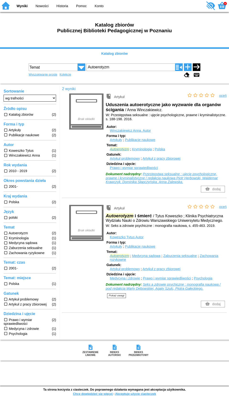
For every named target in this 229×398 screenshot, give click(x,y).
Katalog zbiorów (114, 53)
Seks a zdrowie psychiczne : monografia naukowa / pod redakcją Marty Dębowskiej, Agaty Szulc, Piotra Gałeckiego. (163, 286)
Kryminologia (142, 149)
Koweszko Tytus (127, 237)
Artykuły (116, 140)
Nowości (42, 6)
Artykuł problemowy (125, 158)
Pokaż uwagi (116, 295)
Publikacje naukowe (140, 140)
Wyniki (22, 6)
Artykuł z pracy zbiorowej (161, 158)
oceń (223, 96)
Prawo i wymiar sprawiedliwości (134, 168)
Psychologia (203, 278)
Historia (62, 6)
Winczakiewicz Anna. (130, 130)
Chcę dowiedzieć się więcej (93, 394)
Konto (99, 6)
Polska (160, 149)
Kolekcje (65, 74)
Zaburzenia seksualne (180, 256)
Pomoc (81, 6)
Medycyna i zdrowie (125, 278)
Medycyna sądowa (146, 256)
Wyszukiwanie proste (43, 74)
